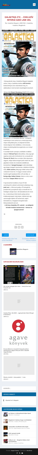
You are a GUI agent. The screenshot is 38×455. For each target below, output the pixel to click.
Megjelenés (22, 25)
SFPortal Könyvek (22, 421)
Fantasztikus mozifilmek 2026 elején (18, 426)
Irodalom (15, 25)
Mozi (23, 428)
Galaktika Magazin (13, 23)
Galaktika (30, 23)
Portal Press (21, 443)
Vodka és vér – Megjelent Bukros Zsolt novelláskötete (19, 440)
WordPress (29, 450)
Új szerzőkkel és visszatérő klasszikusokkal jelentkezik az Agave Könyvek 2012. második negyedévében (16, 350)
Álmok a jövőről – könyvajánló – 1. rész (15, 377)
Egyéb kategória (17, 428)
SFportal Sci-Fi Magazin (12, 400)
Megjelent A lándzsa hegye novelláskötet (19, 420)
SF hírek (16, 435)
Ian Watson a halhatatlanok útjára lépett (19, 413)
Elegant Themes (15, 450)
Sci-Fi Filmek (27, 428)
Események (17, 415)
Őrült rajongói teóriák (14, 433)
